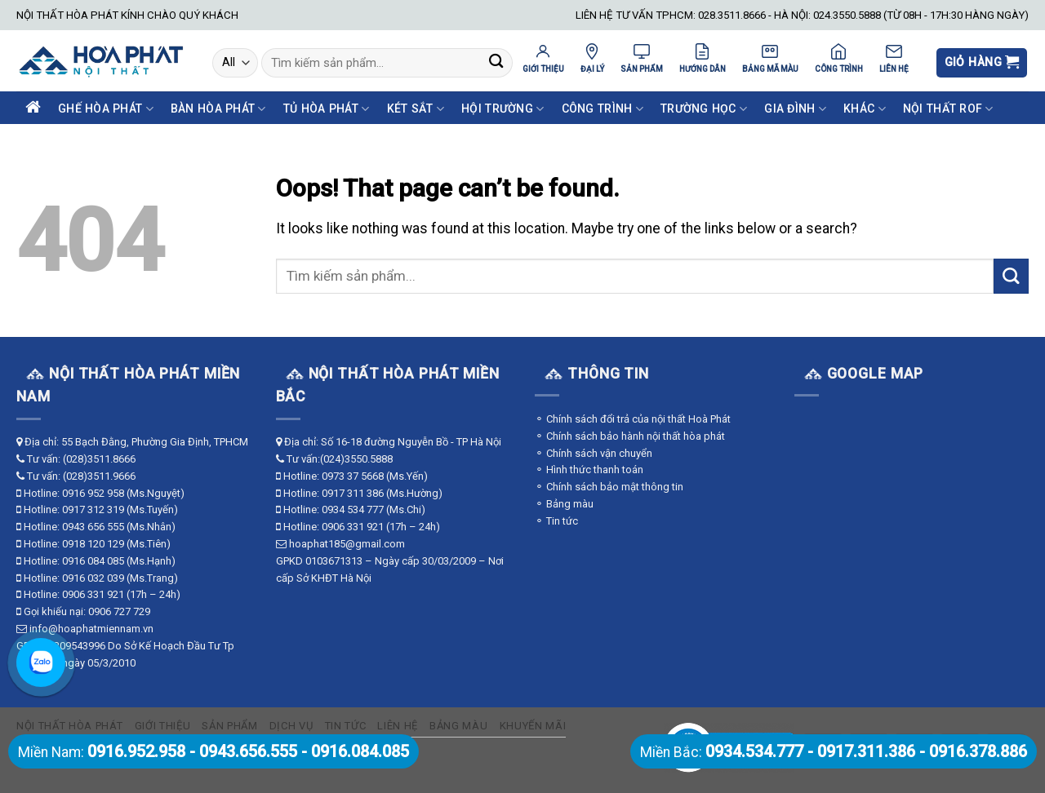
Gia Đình (795, 109)
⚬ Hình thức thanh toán (589, 469)
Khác (864, 109)
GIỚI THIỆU (543, 57)
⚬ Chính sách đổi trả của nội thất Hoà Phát (633, 419)
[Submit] (496, 63)
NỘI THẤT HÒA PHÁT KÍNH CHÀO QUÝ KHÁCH (127, 15)
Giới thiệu (163, 726)
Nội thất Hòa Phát (69, 726)
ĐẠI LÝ (592, 57)
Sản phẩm (229, 726)
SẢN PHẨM (641, 57)
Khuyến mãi (533, 726)
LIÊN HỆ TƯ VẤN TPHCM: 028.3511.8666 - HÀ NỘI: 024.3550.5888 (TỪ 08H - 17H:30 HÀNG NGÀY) (802, 15)
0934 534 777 (353, 509)
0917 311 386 (353, 493)
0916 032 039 (93, 578)
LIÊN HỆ (894, 57)
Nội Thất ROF (948, 109)
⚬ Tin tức (556, 521)
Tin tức (346, 726)
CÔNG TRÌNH (839, 57)
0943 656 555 (93, 527)
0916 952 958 (93, 493)
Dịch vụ (291, 726)
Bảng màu (458, 726)
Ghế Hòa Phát (105, 109)
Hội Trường (502, 109)
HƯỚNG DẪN (702, 57)
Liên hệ (397, 726)
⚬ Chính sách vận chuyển (593, 453)
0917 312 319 (93, 509)
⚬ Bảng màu (564, 504)
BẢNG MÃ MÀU (770, 57)
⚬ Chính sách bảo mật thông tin (609, 487)
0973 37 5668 (353, 476)
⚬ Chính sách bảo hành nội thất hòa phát (630, 436)
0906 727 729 (119, 611)
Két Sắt (415, 109)
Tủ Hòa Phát (326, 109)
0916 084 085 (93, 561)
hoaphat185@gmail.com (347, 544)
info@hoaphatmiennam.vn (91, 628)
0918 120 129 (93, 544)
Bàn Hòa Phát (218, 109)
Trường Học (703, 109)
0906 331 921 (93, 594)
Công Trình (602, 109)
